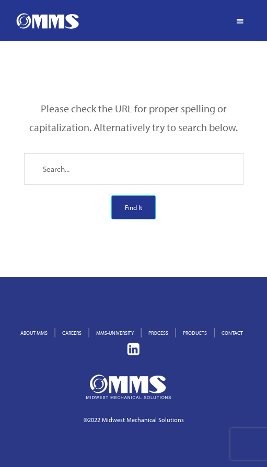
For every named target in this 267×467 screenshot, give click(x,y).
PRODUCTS (195, 333)
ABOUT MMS (34, 333)
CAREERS (72, 333)
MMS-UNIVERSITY (115, 333)
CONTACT (232, 333)
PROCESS (158, 333)
